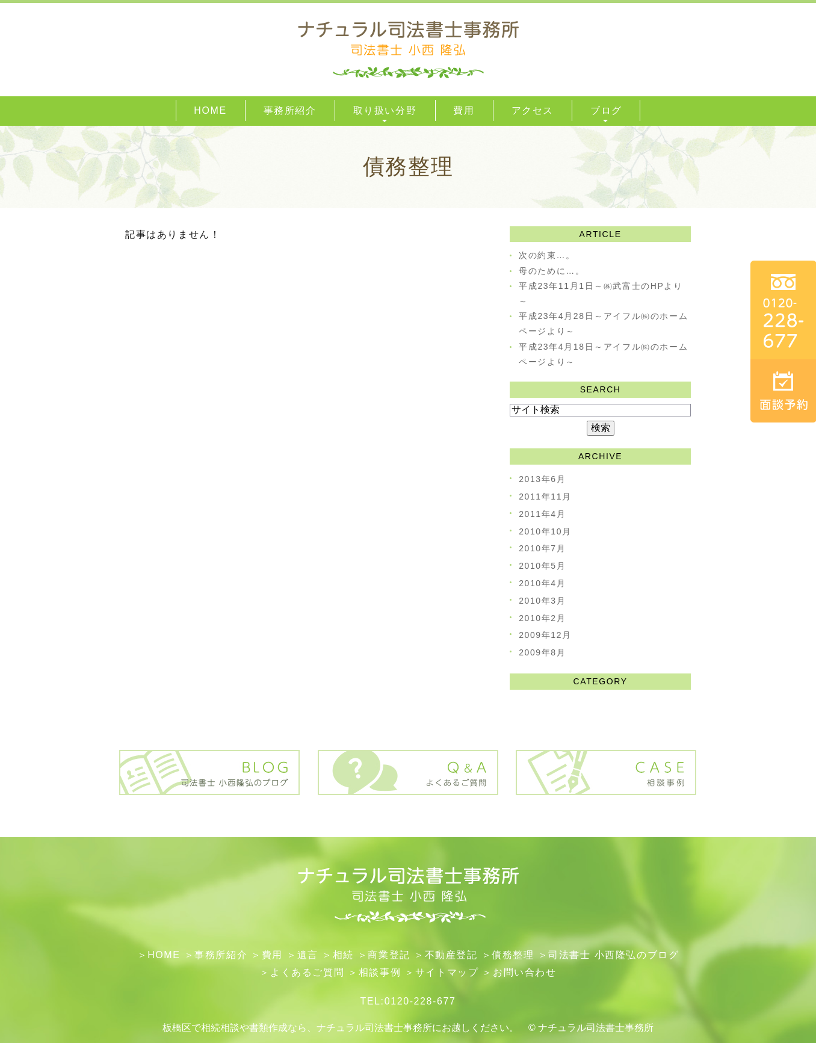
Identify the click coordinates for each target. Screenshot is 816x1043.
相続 (343, 955)
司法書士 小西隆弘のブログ (613, 955)
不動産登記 (451, 955)
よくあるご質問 (307, 972)
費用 (272, 955)
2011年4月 (542, 514)
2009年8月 (542, 652)
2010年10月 (545, 531)
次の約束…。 (547, 255)
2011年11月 (545, 496)
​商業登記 (389, 955)
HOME (163, 955)
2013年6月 (542, 479)
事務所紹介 (220, 955)
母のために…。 (551, 271)
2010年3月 (542, 600)
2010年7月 (542, 548)
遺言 (307, 955)
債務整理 (513, 955)
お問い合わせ (525, 972)
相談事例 (380, 972)
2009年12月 (545, 635)
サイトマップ (447, 972)
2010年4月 (542, 583)
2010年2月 (542, 618)
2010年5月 (542, 566)
